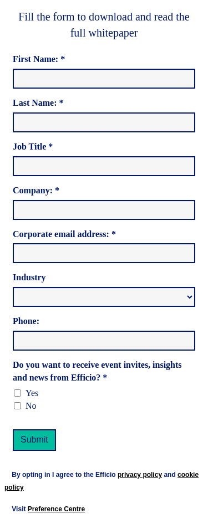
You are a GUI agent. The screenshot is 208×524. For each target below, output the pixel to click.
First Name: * (39, 59)
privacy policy (140, 475)
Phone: (26, 321)
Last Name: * (38, 102)
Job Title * (33, 146)
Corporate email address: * (64, 234)
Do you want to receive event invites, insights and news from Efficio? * (97, 371)
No (31, 405)
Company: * (36, 190)
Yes (32, 393)
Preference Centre (56, 509)
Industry (29, 277)
